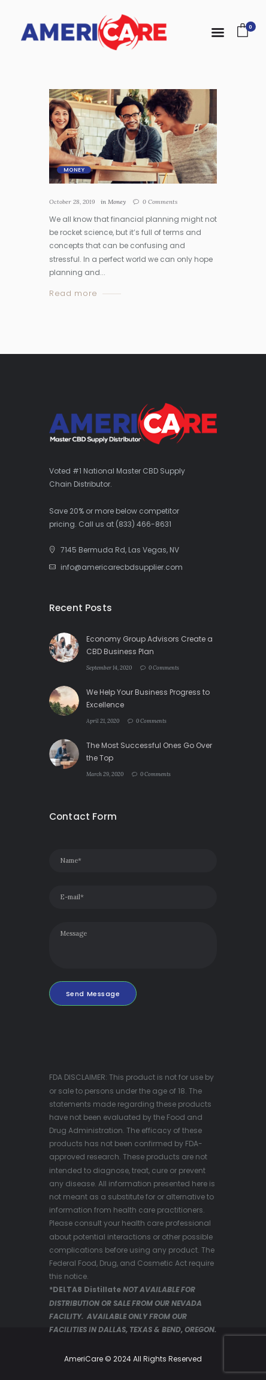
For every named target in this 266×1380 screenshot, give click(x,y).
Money (74, 169)
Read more (73, 294)
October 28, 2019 (72, 202)
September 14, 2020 (109, 667)
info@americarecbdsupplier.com (122, 567)
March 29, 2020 (104, 774)
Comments (160, 202)
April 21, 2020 (102, 721)
